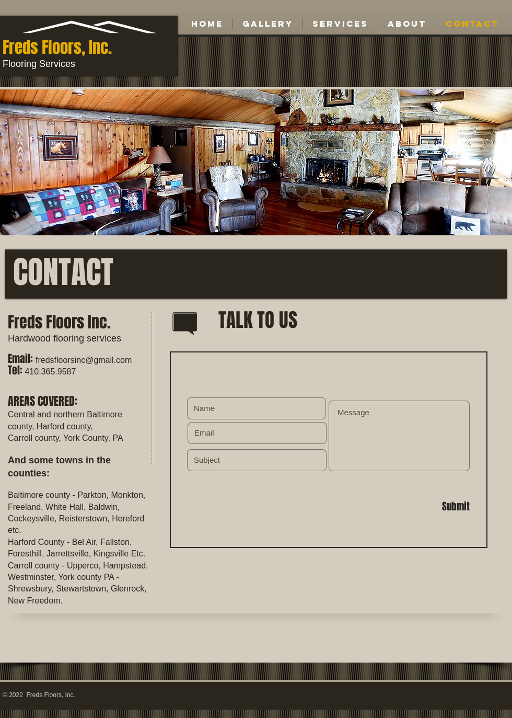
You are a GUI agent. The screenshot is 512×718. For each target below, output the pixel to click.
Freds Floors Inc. (59, 322)
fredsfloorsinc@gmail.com (84, 360)
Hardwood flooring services (64, 338)
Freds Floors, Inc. (57, 47)
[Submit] (432, 507)
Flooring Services (39, 64)
